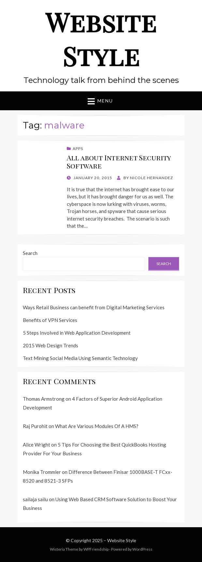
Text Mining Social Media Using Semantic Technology (80, 358)
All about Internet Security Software (119, 161)
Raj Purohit (35, 426)
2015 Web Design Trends (50, 345)
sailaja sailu (35, 499)
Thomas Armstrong (44, 399)
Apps (78, 148)
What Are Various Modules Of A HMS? (96, 426)
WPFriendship (95, 549)
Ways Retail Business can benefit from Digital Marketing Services (94, 307)
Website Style (101, 38)
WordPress (142, 549)
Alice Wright (36, 445)
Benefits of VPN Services (50, 320)
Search (30, 253)
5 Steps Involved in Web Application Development (77, 333)
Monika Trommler (42, 472)
